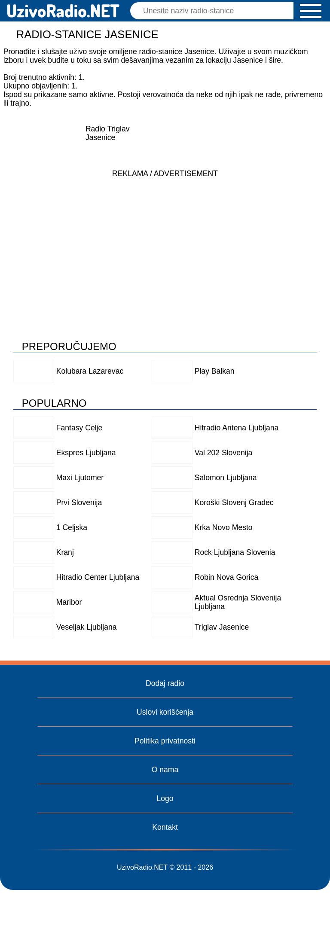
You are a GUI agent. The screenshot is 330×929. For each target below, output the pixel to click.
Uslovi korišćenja (165, 712)
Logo (164, 798)
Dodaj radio (165, 683)
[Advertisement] (165, 242)
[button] (310, 11)
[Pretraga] (213, 10)
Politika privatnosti (165, 741)
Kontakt (165, 827)
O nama (165, 769)
